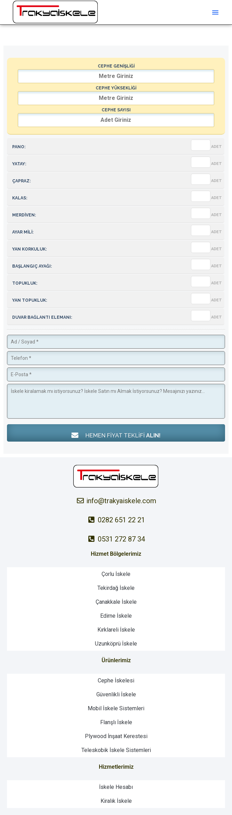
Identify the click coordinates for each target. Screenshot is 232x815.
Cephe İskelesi (116, 680)
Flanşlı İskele (116, 722)
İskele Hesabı (116, 787)
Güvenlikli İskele (116, 694)
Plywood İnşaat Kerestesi (116, 736)
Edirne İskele (116, 615)
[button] (215, 12)
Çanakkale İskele (116, 602)
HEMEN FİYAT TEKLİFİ (116, 435)
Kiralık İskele (116, 801)
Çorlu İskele (116, 574)
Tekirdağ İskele (116, 588)
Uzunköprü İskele (116, 643)
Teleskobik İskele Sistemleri (116, 750)
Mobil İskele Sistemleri (116, 708)
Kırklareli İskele (116, 629)
